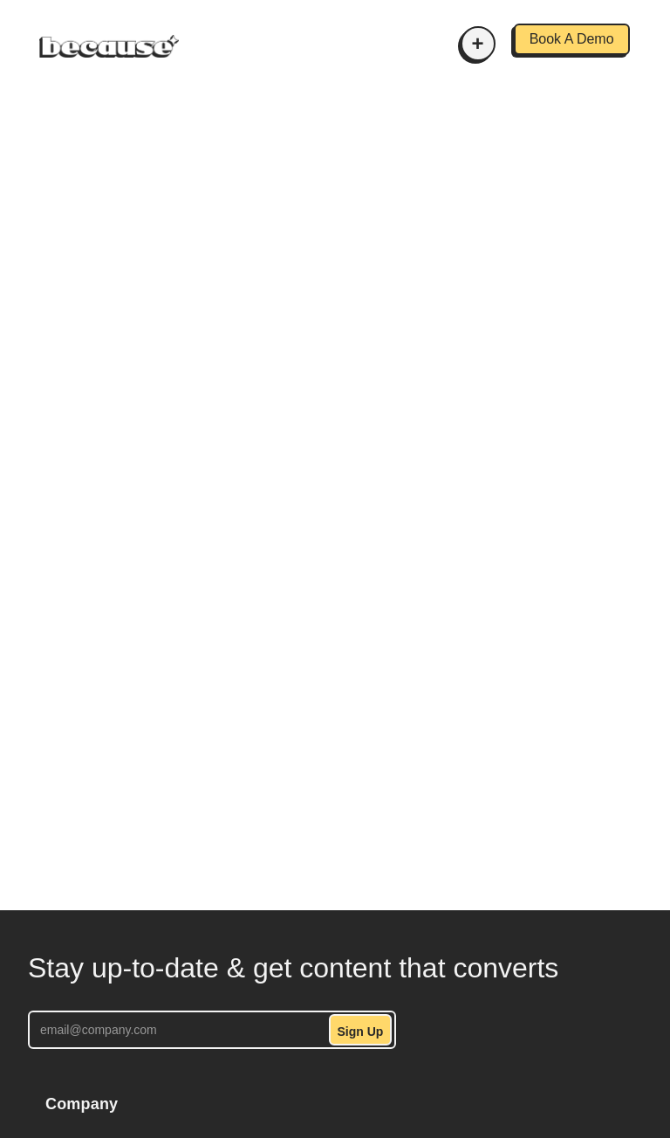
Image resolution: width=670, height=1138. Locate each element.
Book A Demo (572, 38)
